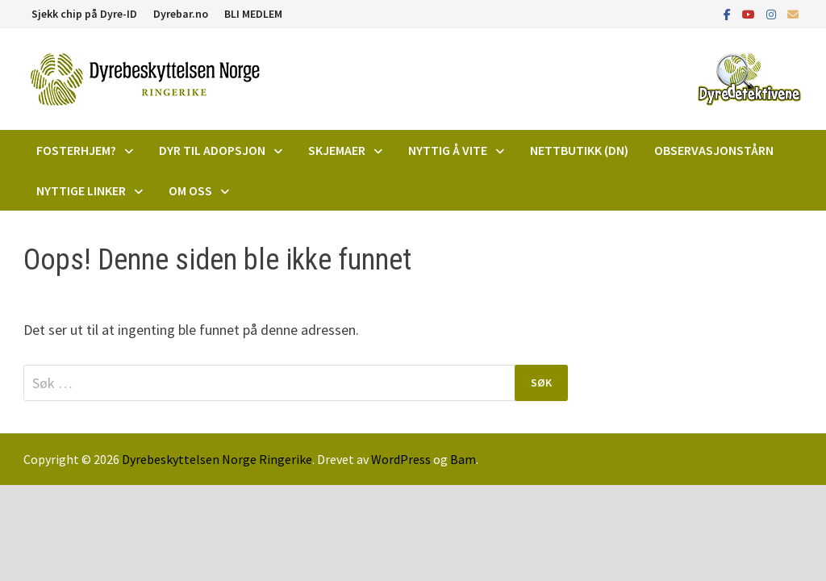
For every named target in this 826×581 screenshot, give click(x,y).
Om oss (190, 190)
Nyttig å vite (447, 150)
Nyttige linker (81, 190)
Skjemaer (336, 150)
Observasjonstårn (714, 150)
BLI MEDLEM (253, 13)
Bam (463, 459)
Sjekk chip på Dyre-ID (84, 13)
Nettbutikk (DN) (579, 150)
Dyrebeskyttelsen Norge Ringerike (217, 459)
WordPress (401, 459)
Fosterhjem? (76, 150)
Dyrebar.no (180, 13)
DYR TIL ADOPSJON (212, 150)
